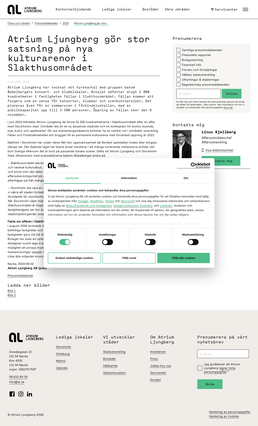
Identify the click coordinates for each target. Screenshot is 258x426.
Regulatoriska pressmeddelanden (203, 84)
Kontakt (155, 380)
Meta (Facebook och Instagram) (89, 205)
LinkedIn (166, 205)
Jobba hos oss (160, 366)
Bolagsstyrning (190, 60)
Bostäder (150, 9)
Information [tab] (129, 178)
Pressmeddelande (20, 275)
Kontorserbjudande (73, 9)
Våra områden (177, 9)
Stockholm (63, 347)
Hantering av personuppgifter (230, 412)
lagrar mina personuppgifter (219, 370)
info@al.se (16, 382)
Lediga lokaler (116, 9)
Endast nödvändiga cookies (74, 258)
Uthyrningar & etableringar (198, 79)
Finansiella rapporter (194, 55)
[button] (245, 9)
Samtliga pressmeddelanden (199, 50)
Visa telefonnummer (219, 150)
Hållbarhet (110, 366)
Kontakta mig (221, 161)
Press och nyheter (19, 23)
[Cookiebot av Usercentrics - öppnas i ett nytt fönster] (193, 165)
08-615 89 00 (18, 377)
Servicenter (224, 9)
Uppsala (62, 368)
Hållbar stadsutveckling (196, 75)
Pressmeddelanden (46, 23)
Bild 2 (12, 295)
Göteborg (63, 354)
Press (154, 359)
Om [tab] (186, 178)
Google (83, 201)
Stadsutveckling (114, 351)
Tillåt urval (129, 258)
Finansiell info (189, 65)
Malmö (60, 361)
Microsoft (128, 201)
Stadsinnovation (114, 373)
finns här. (228, 107)
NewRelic (96, 201)
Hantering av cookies (224, 416)
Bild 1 (12, 291)
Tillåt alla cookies (183, 258)
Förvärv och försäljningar (197, 70)
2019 (66, 23)
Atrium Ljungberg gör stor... (91, 23)
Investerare (158, 351)
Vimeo (109, 201)
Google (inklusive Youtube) (132, 205)
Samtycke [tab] (72, 178)
